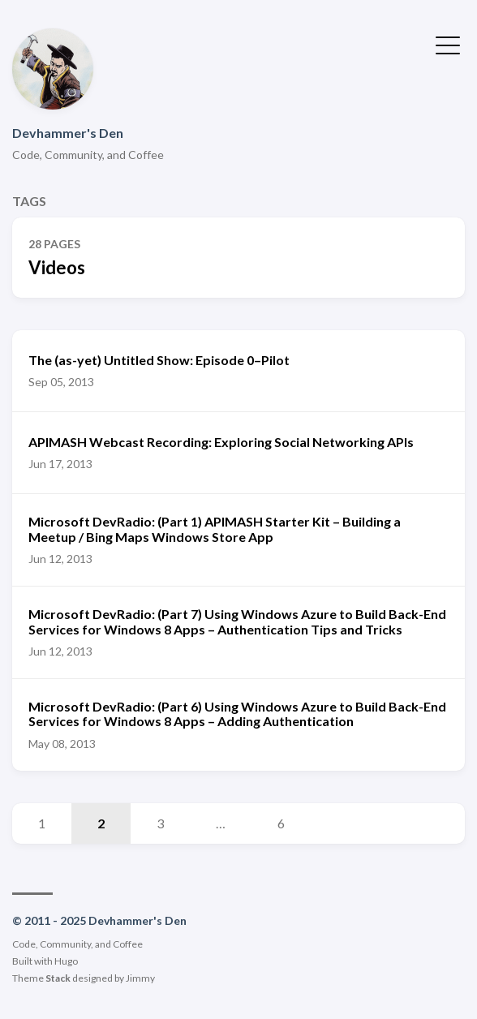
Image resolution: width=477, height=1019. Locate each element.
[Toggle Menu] (448, 43)
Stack (58, 978)
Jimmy (140, 978)
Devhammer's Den (67, 132)
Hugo (66, 961)
